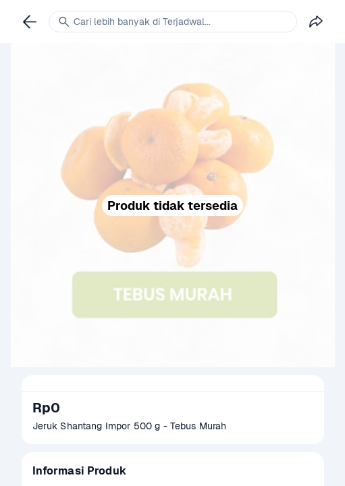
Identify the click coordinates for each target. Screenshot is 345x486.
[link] (30, 22)
